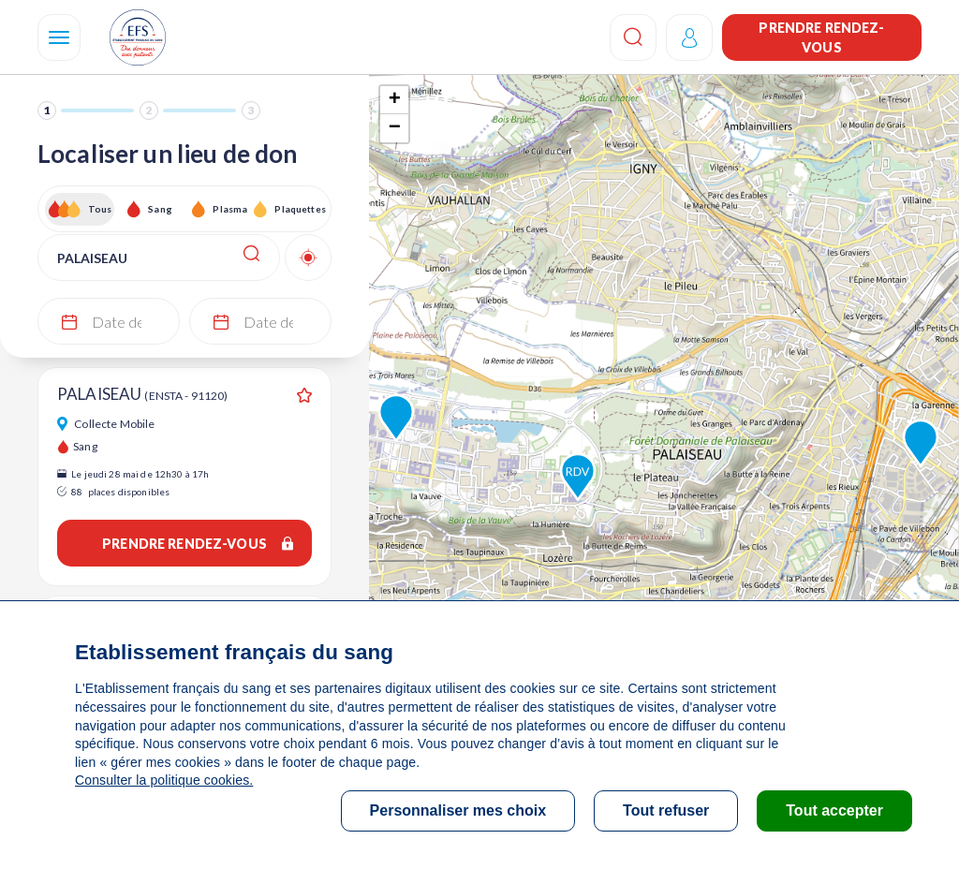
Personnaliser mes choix (458, 810)
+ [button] (395, 100)
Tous (100, 208)
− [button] (395, 128)
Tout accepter (834, 810)
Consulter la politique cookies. (164, 780)
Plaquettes (299, 208)
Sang (160, 208)
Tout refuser (666, 810)
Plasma (230, 208)
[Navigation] (59, 37)
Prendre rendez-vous (821, 37)
